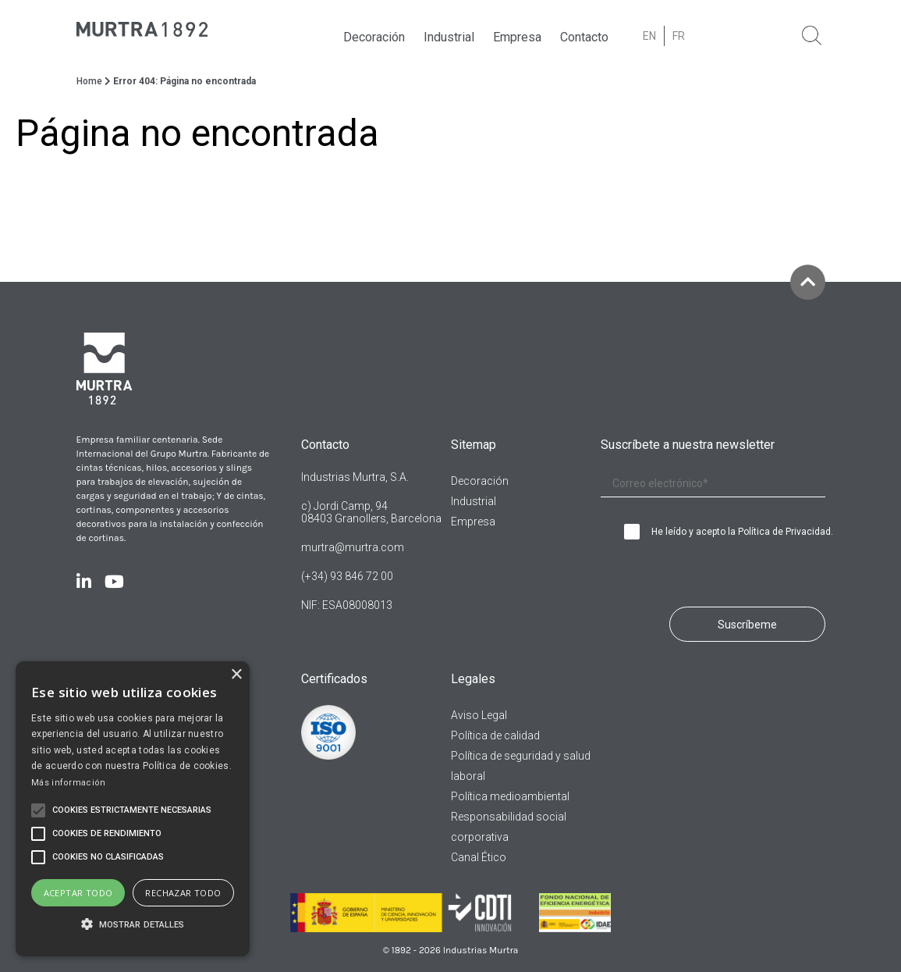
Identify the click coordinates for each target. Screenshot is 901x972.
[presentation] (692, 569)
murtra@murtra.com (352, 547)
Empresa (517, 37)
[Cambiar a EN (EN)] (649, 36)
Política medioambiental (510, 796)
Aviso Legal (479, 715)
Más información (68, 783)
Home (89, 81)
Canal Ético (478, 857)
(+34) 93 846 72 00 (347, 576)
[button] (132, 925)
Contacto (584, 37)
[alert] (133, 808)
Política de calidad (495, 735)
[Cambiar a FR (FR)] (679, 36)
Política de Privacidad (784, 531)
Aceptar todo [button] (78, 893)
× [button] (236, 675)
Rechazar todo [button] (183, 893)
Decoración (374, 37)
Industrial (449, 37)
